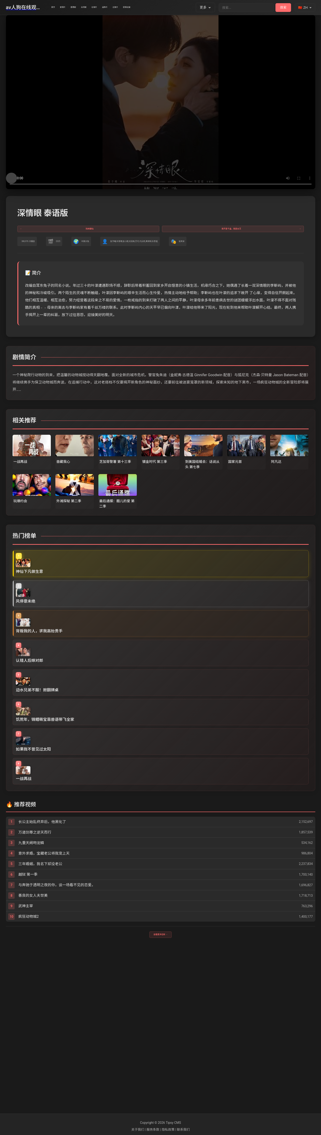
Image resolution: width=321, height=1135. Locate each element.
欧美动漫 (188, 7)
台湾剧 (111, 7)
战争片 (148, 7)
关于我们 (137, 1129)
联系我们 (183, 1129)
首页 (56, 7)
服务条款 (152, 1129)
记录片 (167, 7)
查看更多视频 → (160, 1095)
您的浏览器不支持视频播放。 (160, 102)
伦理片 (130, 7)
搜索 (283, 7)
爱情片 (73, 7)
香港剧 (92, 7)
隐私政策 (168, 1129)
